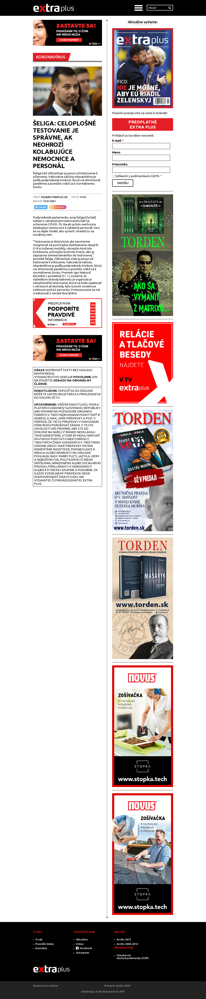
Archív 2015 (124, 939)
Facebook (86, 948)
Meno (116, 152)
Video (79, 943)
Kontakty (41, 948)
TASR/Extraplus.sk (54, 197)
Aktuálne (82, 939)
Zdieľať (40, 207)
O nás (38, 939)
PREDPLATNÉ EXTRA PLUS (142, 124)
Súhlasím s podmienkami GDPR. (138, 176)
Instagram (82, 952)
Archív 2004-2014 (127, 943)
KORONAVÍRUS (50, 57)
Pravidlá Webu (44, 943)
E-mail (118, 140)
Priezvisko (120, 164)
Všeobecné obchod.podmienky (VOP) (133, 956)
